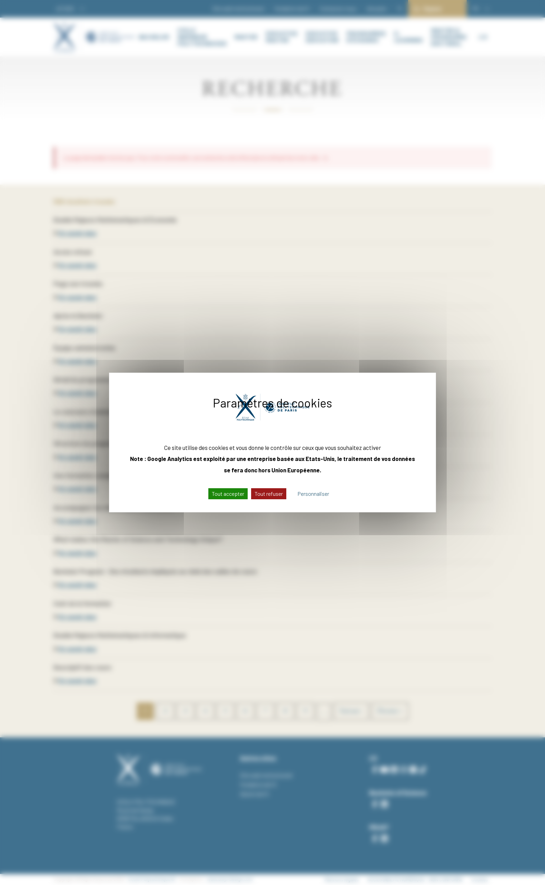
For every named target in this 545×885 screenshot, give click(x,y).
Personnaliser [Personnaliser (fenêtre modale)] (313, 493)
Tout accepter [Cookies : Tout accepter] (228, 493)
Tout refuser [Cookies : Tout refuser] (269, 493)
